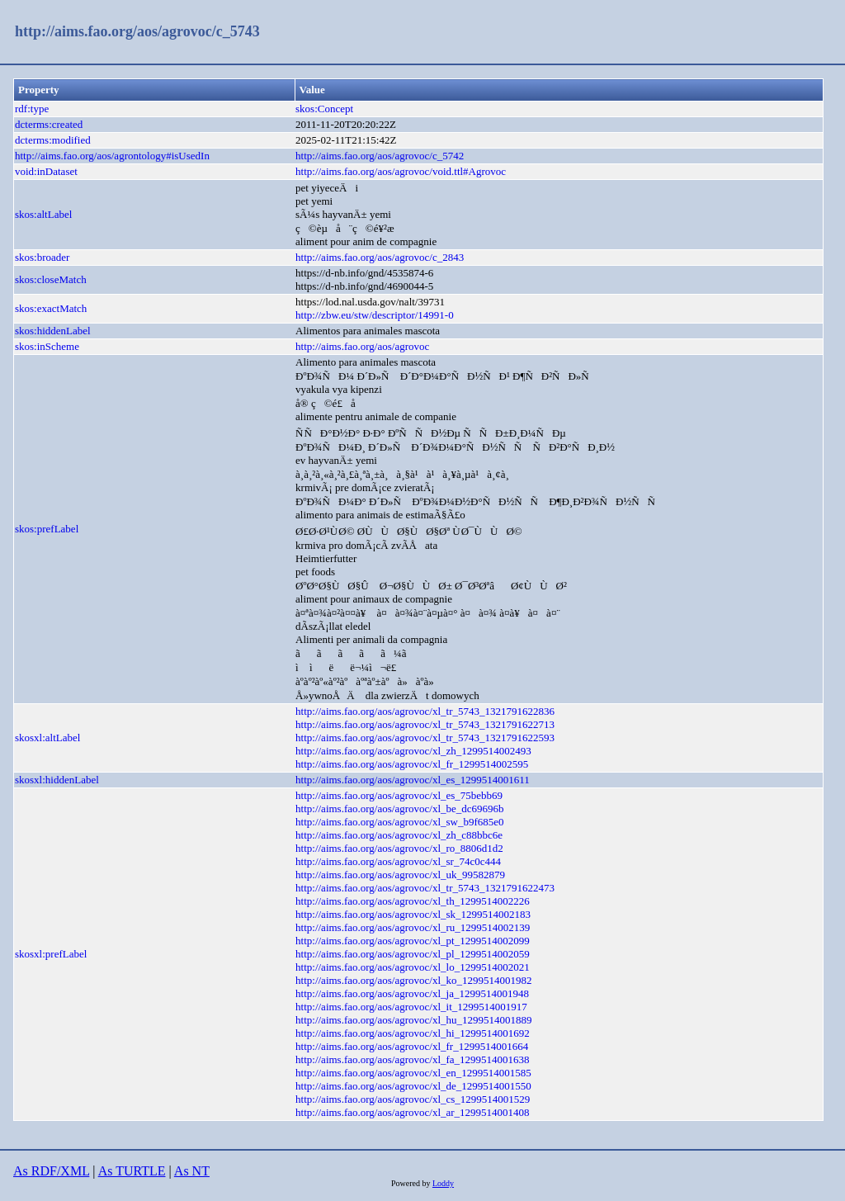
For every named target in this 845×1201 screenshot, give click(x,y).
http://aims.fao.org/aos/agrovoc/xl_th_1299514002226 (412, 901)
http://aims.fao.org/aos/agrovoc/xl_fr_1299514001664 (411, 1046)
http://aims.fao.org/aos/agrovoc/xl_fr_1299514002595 (411, 764)
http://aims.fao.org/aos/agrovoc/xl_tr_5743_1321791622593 (425, 737)
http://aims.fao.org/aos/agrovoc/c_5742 (379, 155)
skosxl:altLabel (47, 737)
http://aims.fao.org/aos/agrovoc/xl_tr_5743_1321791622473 (425, 888)
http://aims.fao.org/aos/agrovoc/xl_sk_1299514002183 (413, 914)
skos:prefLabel (46, 528)
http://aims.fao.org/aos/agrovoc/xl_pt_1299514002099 (412, 940)
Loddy (443, 1183)
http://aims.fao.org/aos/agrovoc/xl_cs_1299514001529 (412, 1099)
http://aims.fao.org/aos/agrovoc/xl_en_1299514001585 (413, 1072)
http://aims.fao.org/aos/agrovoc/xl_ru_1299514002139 (412, 927)
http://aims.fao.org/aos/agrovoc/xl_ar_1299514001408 (412, 1112)
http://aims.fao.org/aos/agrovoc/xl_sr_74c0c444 (398, 861)
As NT (192, 1171)
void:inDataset (46, 171)
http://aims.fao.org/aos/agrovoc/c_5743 (137, 31)
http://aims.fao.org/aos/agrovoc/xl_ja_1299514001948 (412, 993)
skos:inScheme (47, 346)
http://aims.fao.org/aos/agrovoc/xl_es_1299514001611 (412, 779)
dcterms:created (49, 124)
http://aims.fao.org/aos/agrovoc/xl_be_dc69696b (399, 808)
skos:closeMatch (51, 279)
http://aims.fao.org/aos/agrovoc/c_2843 (379, 257)
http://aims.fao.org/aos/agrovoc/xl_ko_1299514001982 (413, 980)
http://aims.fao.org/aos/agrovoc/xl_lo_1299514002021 (412, 967)
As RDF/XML (51, 1171)
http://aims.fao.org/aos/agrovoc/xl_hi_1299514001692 (412, 1033)
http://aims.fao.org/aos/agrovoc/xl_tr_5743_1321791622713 (425, 724)
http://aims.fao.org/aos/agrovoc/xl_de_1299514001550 (413, 1086)
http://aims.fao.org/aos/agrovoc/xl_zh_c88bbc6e (399, 835)
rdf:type (32, 108)
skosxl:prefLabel (51, 954)
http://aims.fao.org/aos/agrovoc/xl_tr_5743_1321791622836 (425, 711)
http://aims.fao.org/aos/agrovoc (362, 346)
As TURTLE (132, 1171)
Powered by (411, 1183)
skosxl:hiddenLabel (57, 779)
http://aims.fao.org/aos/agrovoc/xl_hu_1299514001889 (413, 1020)
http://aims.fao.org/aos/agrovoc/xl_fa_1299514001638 (412, 1059)
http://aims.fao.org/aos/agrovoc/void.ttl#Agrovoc (400, 171)
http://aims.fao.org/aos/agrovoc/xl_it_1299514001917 (411, 1006)
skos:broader (42, 257)
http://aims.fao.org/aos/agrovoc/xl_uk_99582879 (400, 874)
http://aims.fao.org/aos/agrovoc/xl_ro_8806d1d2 (399, 848)
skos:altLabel (43, 214)
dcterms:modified (53, 140)
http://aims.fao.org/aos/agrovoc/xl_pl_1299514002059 (412, 954)
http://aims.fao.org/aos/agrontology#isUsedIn (112, 155)
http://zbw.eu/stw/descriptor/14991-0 (374, 315)
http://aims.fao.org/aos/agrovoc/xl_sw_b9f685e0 (399, 822)
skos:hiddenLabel (53, 330)
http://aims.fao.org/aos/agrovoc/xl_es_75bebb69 (399, 795)
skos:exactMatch (51, 308)
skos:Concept (324, 108)
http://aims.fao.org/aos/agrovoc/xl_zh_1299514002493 (413, 751)
